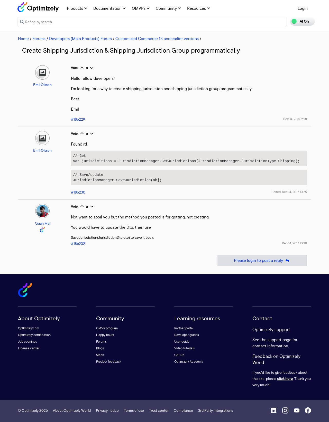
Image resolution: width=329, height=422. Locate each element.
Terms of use (134, 410)
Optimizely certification (34, 335)
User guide (181, 341)
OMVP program (107, 328)
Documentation (109, 8)
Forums (38, 38)
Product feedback (108, 361)
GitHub (179, 355)
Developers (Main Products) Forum (80, 38)
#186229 (78, 119)
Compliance (183, 410)
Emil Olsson (42, 84)
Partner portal (184, 328)
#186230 (78, 192)
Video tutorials (184, 348)
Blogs (100, 348)
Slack (100, 355)
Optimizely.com (28, 328)
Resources (198, 8)
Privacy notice (107, 410)
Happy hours (105, 335)
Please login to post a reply (262, 260)
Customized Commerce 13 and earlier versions (157, 38)
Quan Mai (42, 223)
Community (168, 8)
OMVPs (141, 8)
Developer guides (186, 335)
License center (28, 348)
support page (279, 339)
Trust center (159, 410)
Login (303, 8)
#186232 (78, 243)
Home (23, 38)
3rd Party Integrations (215, 410)
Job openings (27, 341)
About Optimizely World (72, 410)
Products (77, 8)
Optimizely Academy (188, 361)
